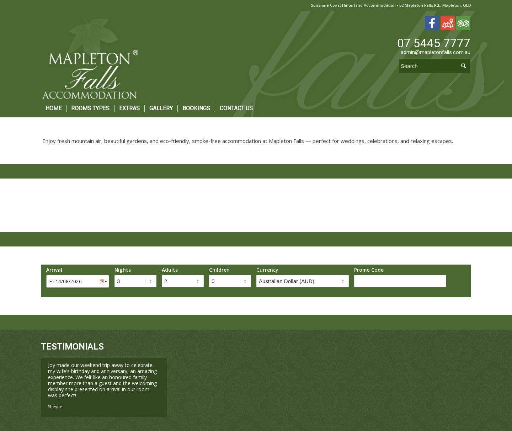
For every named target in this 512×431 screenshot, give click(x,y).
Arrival (54, 269)
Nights (122, 269)
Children (219, 269)
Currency (267, 269)
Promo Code (369, 269)
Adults (170, 269)
